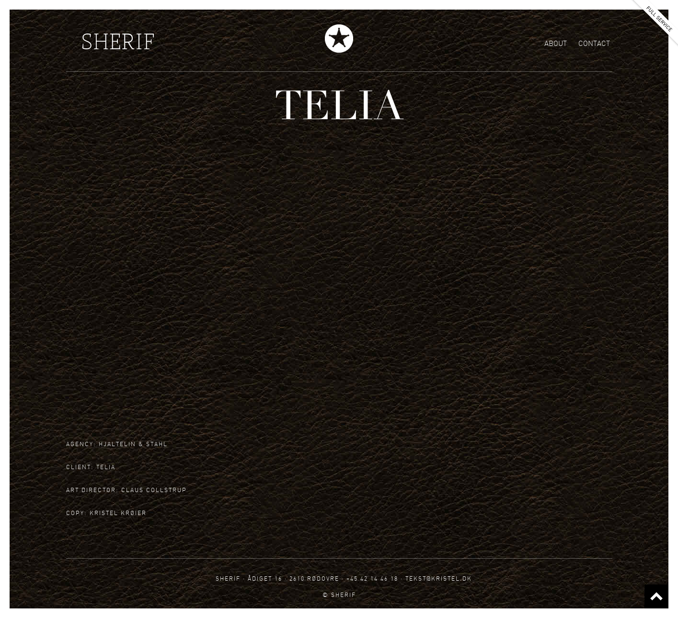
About (555, 43)
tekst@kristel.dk (438, 578)
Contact (594, 43)
